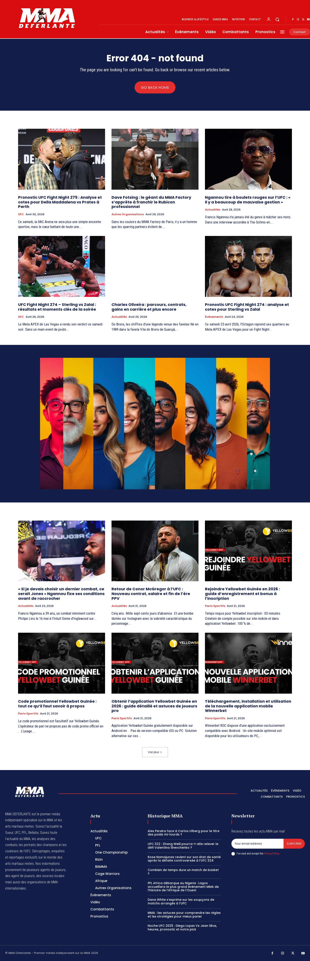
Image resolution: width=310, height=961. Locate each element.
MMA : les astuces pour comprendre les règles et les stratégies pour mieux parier (184, 915)
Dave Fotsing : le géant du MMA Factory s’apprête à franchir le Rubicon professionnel (151, 202)
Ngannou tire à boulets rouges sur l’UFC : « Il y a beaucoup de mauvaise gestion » (247, 200)
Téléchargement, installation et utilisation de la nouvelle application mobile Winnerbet (248, 706)
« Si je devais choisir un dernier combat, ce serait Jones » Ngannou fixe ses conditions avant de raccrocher (61, 593)
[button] (277, 19)
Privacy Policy (271, 853)
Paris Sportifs (215, 606)
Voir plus (155, 752)
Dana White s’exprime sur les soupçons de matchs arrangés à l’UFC (181, 901)
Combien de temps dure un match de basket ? (183, 872)
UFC (21, 214)
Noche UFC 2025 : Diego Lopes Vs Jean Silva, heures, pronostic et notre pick (182, 928)
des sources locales (50, 876)
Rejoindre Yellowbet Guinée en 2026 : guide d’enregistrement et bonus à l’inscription (242, 593)
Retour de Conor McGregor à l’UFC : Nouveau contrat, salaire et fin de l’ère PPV (151, 593)
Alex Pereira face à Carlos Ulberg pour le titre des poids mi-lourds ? (183, 833)
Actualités (212, 209)
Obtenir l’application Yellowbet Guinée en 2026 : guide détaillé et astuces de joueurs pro (154, 706)
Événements (214, 317)
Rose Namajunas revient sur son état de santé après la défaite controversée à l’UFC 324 (184, 859)
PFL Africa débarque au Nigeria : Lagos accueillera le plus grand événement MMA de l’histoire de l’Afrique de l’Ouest (183, 887)
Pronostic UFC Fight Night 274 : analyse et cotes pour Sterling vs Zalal (247, 307)
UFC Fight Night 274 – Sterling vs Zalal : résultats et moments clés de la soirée (57, 307)
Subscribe (294, 844)
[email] (257, 844)
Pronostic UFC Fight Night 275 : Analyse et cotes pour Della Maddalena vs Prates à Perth (60, 202)
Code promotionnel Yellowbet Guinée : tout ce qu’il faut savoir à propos (57, 704)
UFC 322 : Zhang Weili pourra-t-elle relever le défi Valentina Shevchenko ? (183, 846)
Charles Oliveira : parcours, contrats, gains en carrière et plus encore (149, 307)
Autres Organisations (128, 214)
